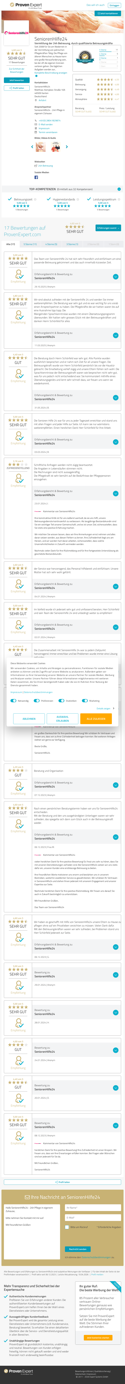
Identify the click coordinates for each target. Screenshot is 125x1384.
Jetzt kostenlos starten (98, 1337)
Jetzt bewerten (17, 80)
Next (67, 147)
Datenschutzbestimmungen (41, 692)
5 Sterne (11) (30, 244)
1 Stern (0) (114, 244)
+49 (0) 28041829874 (50, 120)
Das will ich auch (96, 5)
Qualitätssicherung (102, 1371)
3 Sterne (102, 58)
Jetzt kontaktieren (108, 13)
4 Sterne (102, 54)
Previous (32, 147)
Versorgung (80, 89)
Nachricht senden (77, 1249)
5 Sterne (102, 49)
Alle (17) (10, 244)
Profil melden (97, 1274)
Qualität (79, 79)
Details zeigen (101, 708)
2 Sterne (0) (93, 244)
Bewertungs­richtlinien (84, 1371)
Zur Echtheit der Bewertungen (16, 70)
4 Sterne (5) (51, 244)
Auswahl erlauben (62, 718)
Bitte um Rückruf (79, 1227)
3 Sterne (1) (72, 244)
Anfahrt (42, 100)
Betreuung (80, 84)
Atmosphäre (81, 99)
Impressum (19, 692)
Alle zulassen (96, 719)
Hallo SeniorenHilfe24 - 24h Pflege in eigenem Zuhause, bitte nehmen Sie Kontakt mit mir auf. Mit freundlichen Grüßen (32, 1231)
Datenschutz (80, 1374)
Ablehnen (29, 719)
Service (78, 94)
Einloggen (114, 5)
